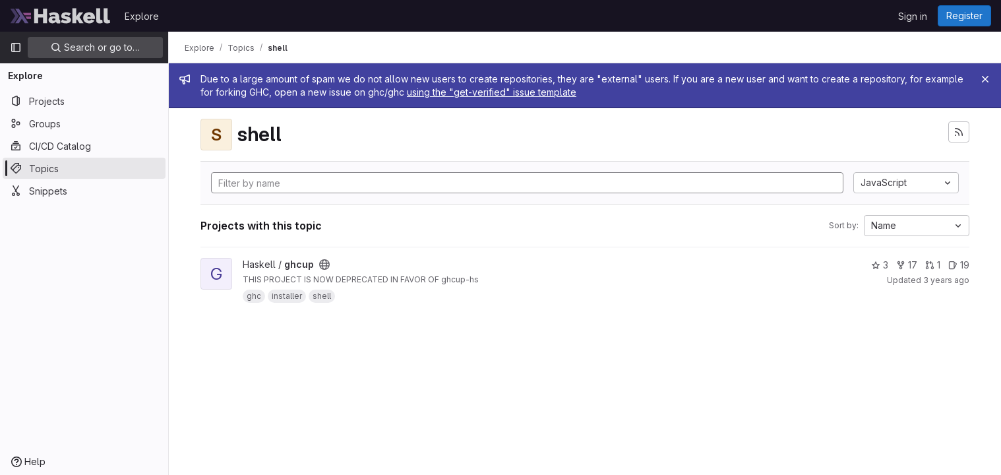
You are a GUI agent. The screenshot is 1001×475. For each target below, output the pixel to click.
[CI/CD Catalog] (84, 145)
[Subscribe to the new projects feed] (958, 131)
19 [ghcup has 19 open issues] (958, 264)
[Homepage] (60, 15)
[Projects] (84, 100)
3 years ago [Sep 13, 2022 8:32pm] (946, 280)
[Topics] (84, 168)
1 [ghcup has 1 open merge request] (932, 264)
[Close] (985, 79)
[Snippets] (84, 190)
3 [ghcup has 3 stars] (879, 264)
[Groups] (84, 123)
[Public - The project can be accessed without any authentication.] (324, 264)
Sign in (912, 16)
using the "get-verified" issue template (491, 92)
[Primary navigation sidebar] (15, 47)
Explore (142, 16)
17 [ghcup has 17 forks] (906, 264)
